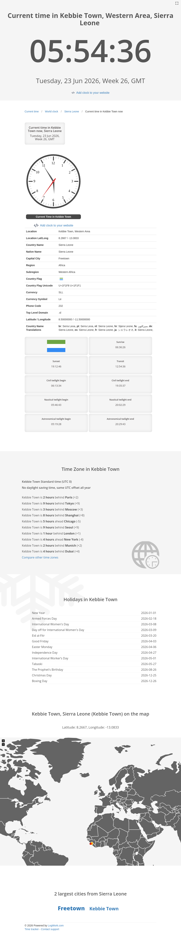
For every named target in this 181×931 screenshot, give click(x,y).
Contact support (50, 929)
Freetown (71, 908)
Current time (32, 111)
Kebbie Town (104, 908)
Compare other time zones (40, 557)
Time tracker (32, 929)
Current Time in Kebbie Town (53, 216)
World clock (51, 111)
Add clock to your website (92, 92)
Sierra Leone (71, 111)
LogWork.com (56, 925)
